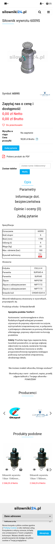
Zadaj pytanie (10, 148)
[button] (49, 3)
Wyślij (25, 172)
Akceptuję (44, 533)
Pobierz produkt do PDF (16, 156)
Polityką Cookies (10, 528)
